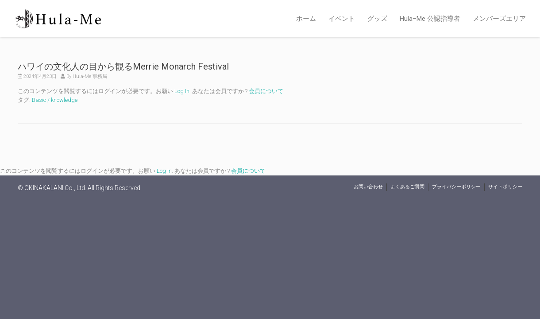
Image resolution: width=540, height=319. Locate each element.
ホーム (306, 19)
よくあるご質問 (407, 187)
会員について (266, 91)
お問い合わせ (368, 187)
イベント (341, 19)
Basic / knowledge (54, 100)
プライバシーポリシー (456, 187)
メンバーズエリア (499, 19)
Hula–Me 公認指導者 (430, 19)
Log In (181, 91)
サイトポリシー (505, 187)
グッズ (377, 19)
